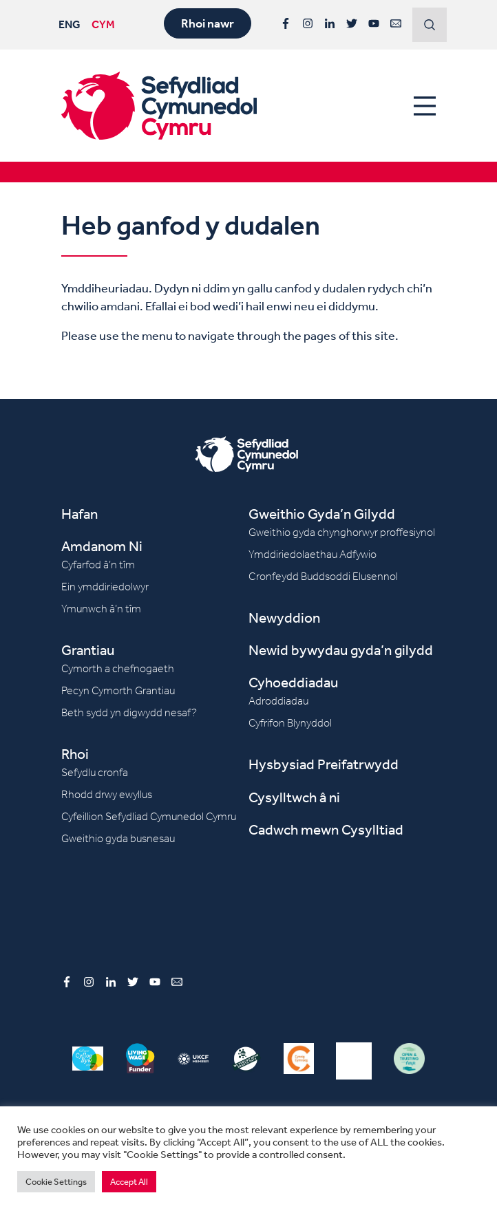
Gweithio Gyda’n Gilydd (321, 513)
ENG (70, 24)
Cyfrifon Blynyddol (290, 722)
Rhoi (75, 753)
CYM (103, 24)
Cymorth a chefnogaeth (117, 668)
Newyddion (284, 617)
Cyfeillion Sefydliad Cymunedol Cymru (148, 816)
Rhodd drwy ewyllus (106, 794)
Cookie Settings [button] (56, 1182)
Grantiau (87, 649)
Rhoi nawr (207, 23)
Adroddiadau (278, 700)
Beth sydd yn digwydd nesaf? (129, 712)
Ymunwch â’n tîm (101, 608)
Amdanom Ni (101, 546)
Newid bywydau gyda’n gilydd (340, 649)
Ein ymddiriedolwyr (105, 586)
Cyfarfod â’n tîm (98, 564)
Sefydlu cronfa (94, 772)
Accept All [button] (129, 1182)
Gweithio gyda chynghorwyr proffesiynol (341, 532)
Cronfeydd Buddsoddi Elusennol (323, 576)
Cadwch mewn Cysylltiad (325, 829)
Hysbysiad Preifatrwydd (323, 764)
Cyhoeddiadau (293, 682)
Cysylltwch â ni (294, 797)
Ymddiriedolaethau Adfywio (312, 554)
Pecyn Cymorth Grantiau (118, 690)
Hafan (79, 513)
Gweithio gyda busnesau (118, 838)
